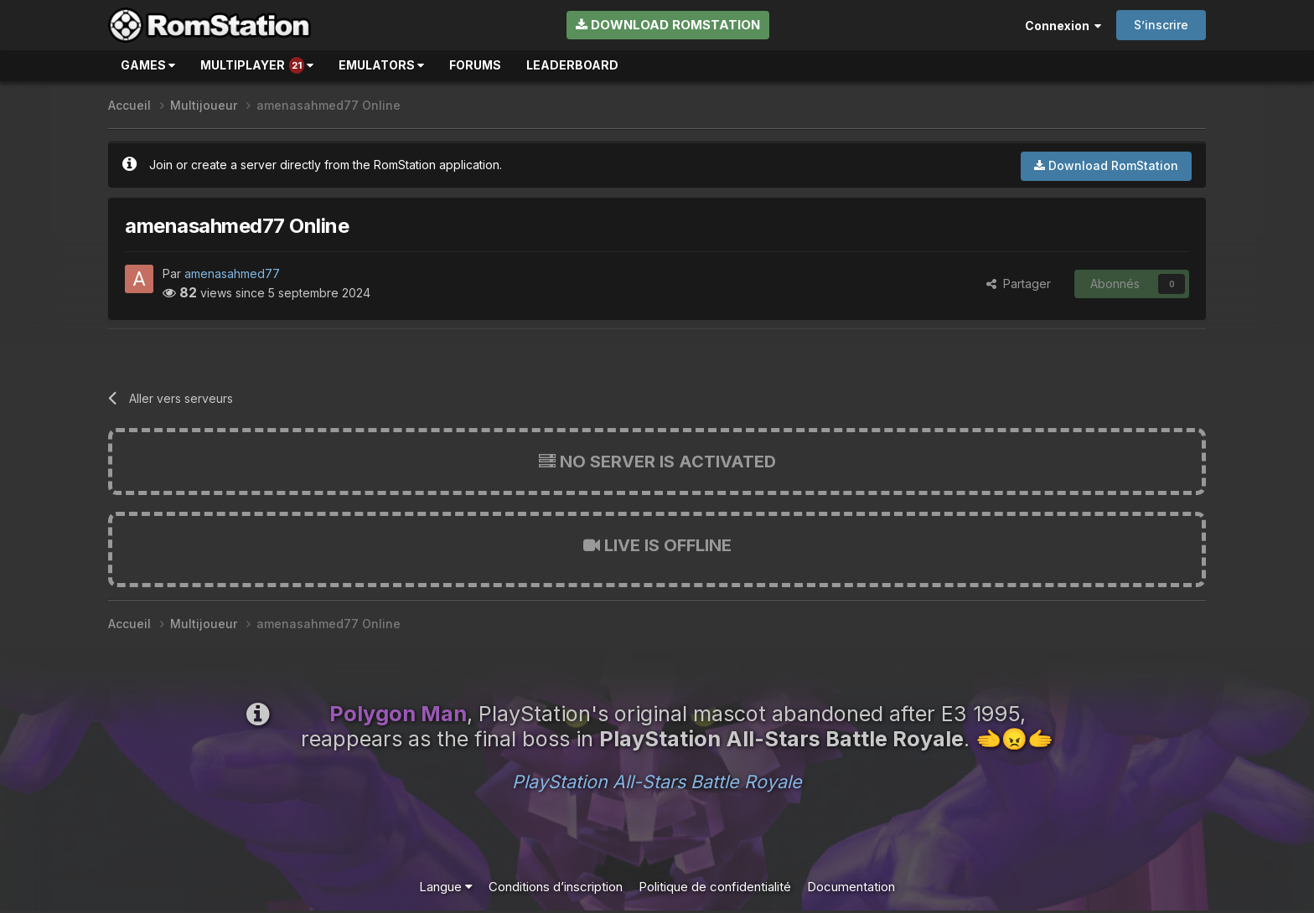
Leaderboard (572, 65)
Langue (446, 887)
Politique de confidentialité (715, 887)
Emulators (381, 65)
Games (148, 65)
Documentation (851, 887)
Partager (1018, 283)
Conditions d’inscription (556, 887)
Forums (475, 65)
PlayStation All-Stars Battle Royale (657, 781)
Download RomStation (668, 25)
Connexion (1063, 25)
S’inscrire (1161, 25)
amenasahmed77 (232, 273)
